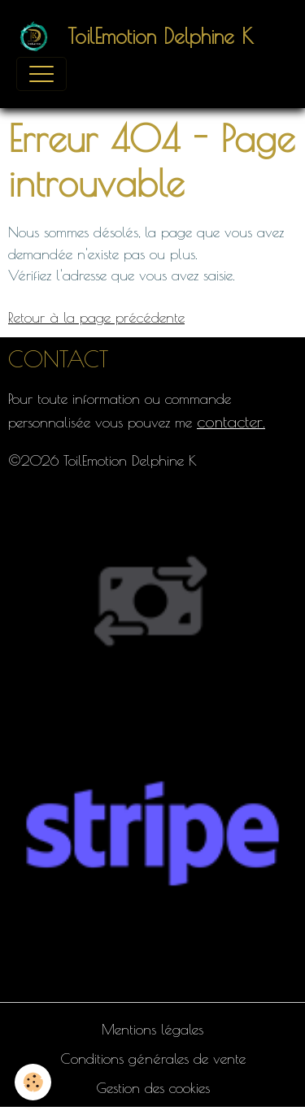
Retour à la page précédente (96, 317)
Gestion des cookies (153, 1087)
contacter (230, 421)
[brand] (139, 36)
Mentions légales (152, 1029)
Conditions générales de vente (153, 1058)
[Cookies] (33, 1082)
